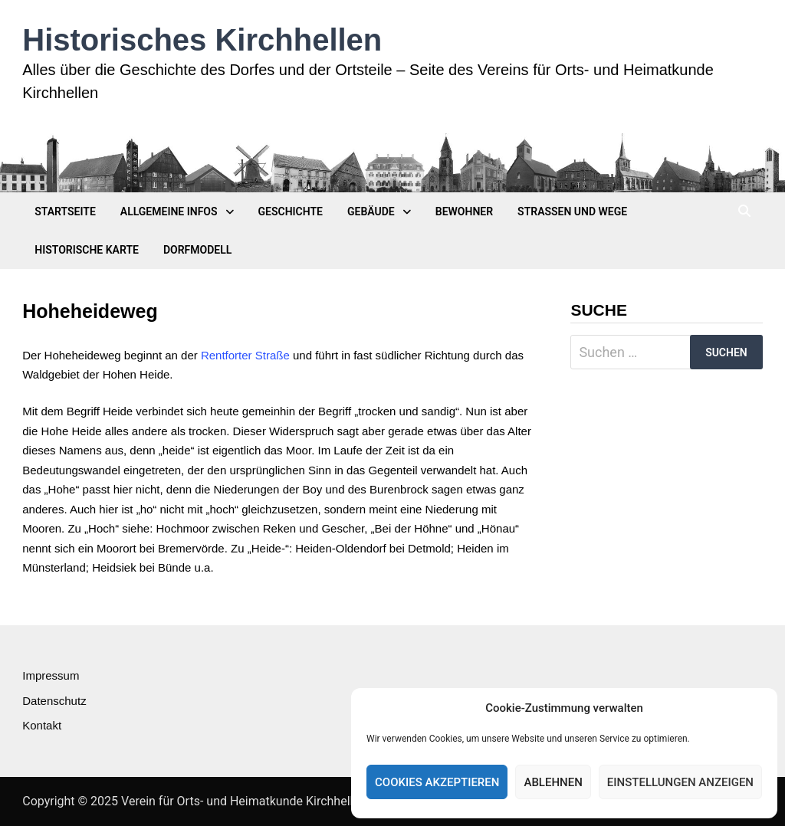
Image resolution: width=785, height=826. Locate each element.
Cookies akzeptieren (437, 782)
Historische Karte (86, 250)
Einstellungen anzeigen (680, 782)
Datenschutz (54, 700)
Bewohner (464, 211)
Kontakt (41, 725)
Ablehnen (553, 782)
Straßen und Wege (572, 211)
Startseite (65, 211)
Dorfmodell (197, 250)
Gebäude (371, 211)
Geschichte (290, 211)
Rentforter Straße (245, 355)
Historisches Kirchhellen (202, 40)
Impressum (50, 675)
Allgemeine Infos (169, 211)
